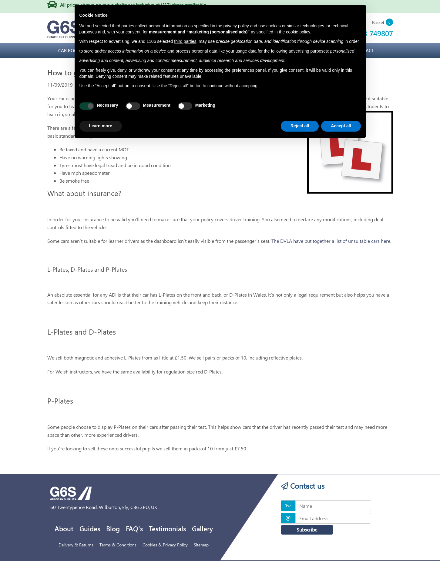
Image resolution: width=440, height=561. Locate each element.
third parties (185, 41)
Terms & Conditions (117, 545)
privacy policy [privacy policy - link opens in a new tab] (236, 25)
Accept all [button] (341, 125)
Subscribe (303, 529)
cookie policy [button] (298, 31)
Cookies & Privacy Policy (165, 545)
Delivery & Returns (76, 545)
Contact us (302, 485)
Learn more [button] (100, 125)
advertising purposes (308, 51)
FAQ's (134, 528)
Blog (113, 528)
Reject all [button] (300, 125)
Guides (89, 528)
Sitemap (201, 545)
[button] (382, 22)
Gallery (202, 528)
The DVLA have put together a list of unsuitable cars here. (331, 241)
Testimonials (167, 528)
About (64, 528)
